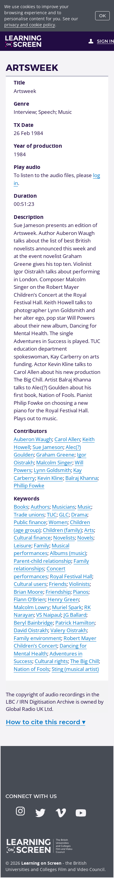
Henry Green (63, 599)
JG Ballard (75, 614)
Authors (40, 506)
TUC (52, 514)
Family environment (37, 638)
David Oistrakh (31, 630)
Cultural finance (32, 537)
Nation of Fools (31, 668)
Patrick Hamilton (75, 622)
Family (41, 545)
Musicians (63, 506)
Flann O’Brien (29, 599)
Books (21, 506)
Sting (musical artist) (75, 668)
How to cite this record (45, 722)
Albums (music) (68, 553)
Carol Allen (67, 439)
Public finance (30, 522)
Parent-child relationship (42, 560)
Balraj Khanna (81, 477)
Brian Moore (28, 591)
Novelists (64, 537)
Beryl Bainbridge (33, 622)
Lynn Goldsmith (52, 470)
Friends (58, 583)
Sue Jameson (48, 447)
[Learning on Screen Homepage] (23, 41)
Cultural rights (51, 661)
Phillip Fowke (29, 485)
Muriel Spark (67, 607)
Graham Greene (55, 454)
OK (102, 15)
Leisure (22, 545)
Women (58, 522)
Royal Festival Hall (71, 576)
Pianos (80, 591)
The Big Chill (84, 661)
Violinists (79, 583)
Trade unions (29, 514)
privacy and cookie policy (29, 25)
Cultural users (30, 583)
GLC (64, 514)
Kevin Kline (50, 477)
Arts (89, 529)
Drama (79, 514)
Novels (85, 537)
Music (84, 506)
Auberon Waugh (33, 439)
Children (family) (62, 529)
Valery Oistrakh (68, 630)
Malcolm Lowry (32, 607)
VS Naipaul (48, 614)
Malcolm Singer (54, 462)
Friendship (58, 591)
